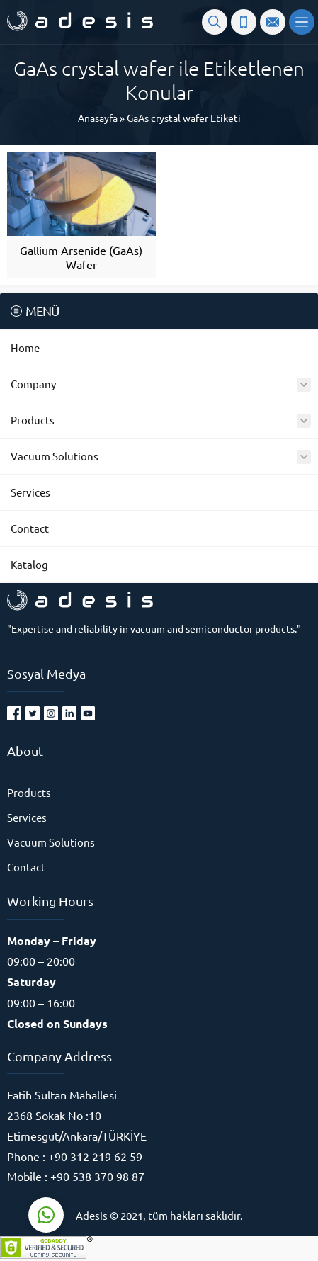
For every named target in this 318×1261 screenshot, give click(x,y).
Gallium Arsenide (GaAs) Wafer (81, 257)
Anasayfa (98, 117)
